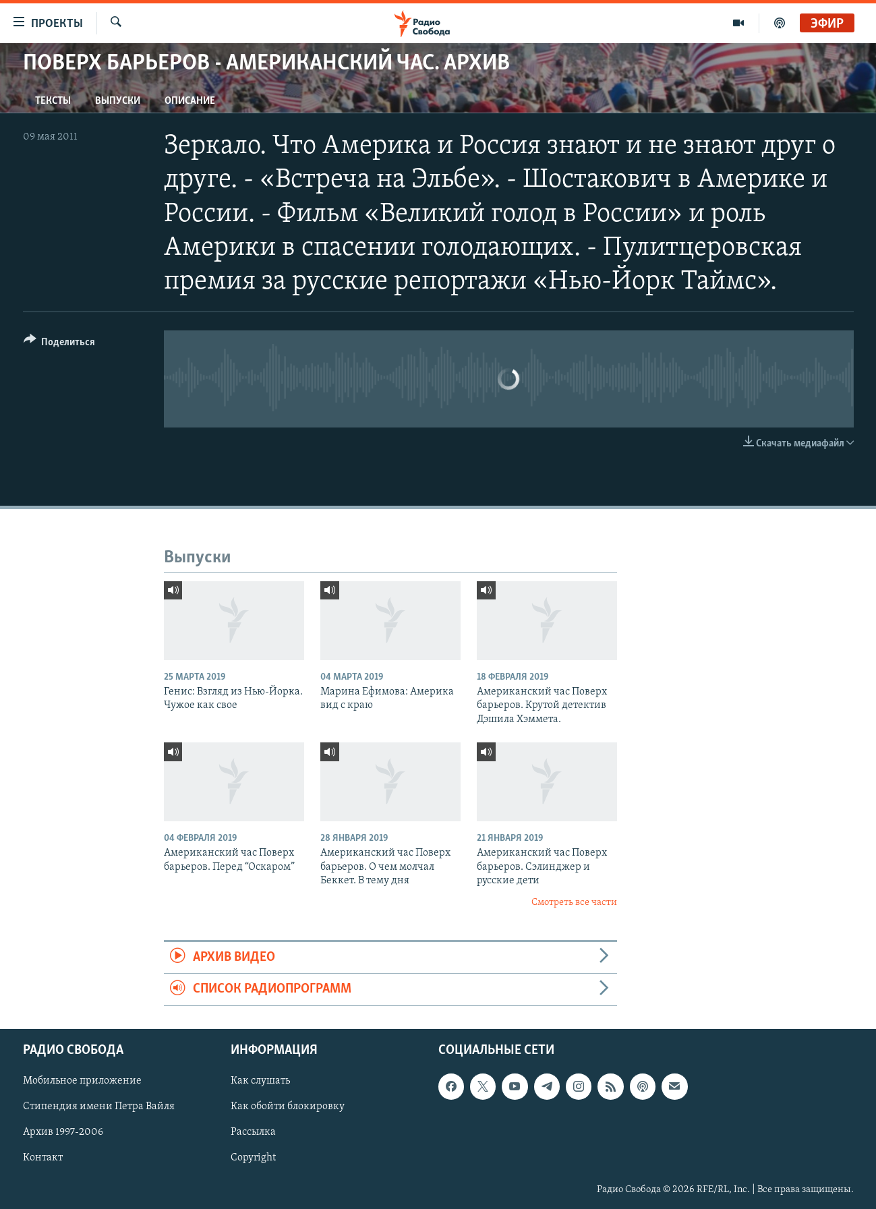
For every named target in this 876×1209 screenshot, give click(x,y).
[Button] (60, 344)
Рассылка (253, 1132)
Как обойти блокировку (288, 1106)
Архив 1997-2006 (63, 1132)
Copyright (253, 1157)
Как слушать (260, 1080)
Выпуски (117, 101)
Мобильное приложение (82, 1080)
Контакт (43, 1157)
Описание (190, 101)
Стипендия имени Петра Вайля (99, 1106)
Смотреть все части (574, 902)
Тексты (53, 101)
